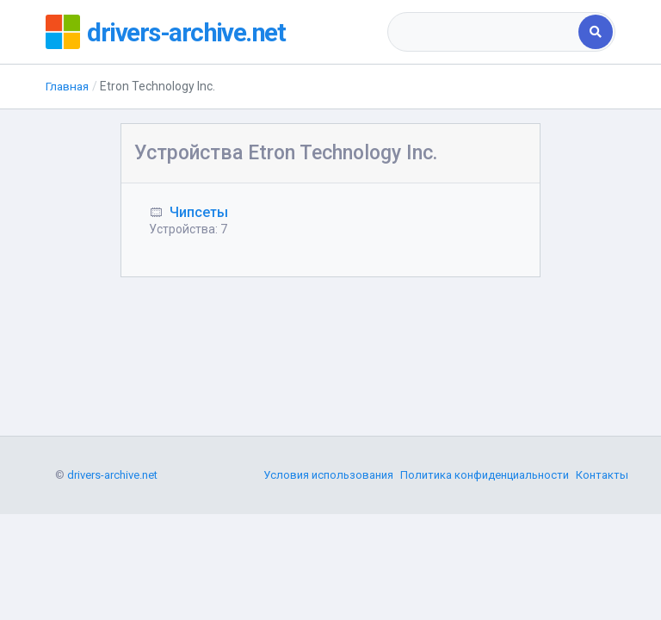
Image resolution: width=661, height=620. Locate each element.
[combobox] (484, 32)
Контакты (602, 563)
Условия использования (328, 563)
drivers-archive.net (189, 32)
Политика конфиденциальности (484, 563)
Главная (68, 86)
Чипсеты (199, 212)
